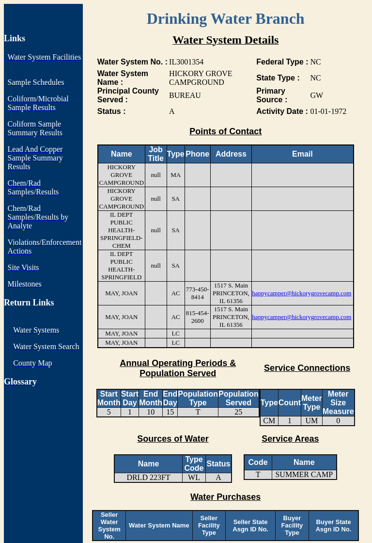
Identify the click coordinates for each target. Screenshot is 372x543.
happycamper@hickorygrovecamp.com (301, 293)
